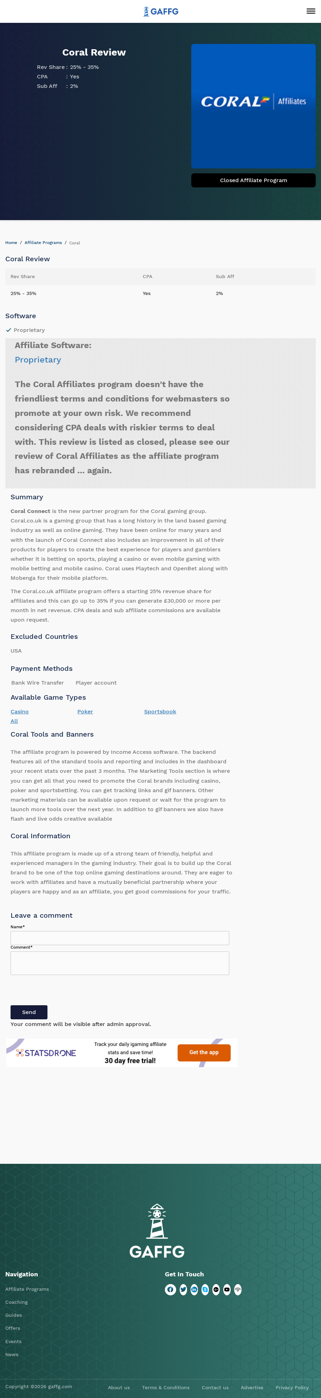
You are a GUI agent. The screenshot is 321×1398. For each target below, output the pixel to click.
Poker (85, 711)
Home (11, 242)
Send (29, 1012)
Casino (20, 711)
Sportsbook (160, 711)
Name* (18, 927)
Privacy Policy (292, 1387)
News (11, 1354)
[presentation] (64, 991)
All (14, 721)
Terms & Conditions (166, 1387)
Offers (12, 1328)
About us (119, 1387)
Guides (13, 1315)
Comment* (22, 947)
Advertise (252, 1387)
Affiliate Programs (43, 242)
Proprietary (38, 360)
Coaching (16, 1302)
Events (13, 1341)
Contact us (215, 1387)
